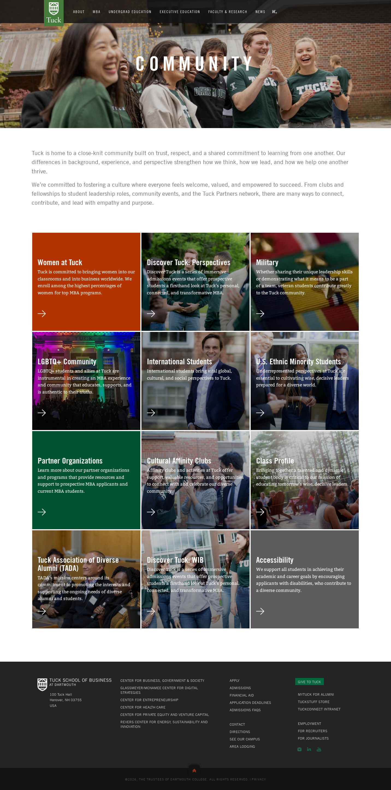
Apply (234, 680)
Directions (240, 732)
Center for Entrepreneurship (149, 700)
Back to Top (195, 769)
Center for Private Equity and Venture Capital (164, 714)
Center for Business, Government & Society (162, 680)
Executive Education (180, 11)
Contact (237, 724)
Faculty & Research (227, 11)
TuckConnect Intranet (319, 709)
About (79, 11)
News (260, 11)
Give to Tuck (309, 682)
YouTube (319, 749)
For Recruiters (312, 731)
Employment (309, 723)
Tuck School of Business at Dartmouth (54, 13)
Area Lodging (242, 746)
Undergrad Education (130, 11)
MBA (96, 11)
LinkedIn (309, 749)
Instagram (299, 749)
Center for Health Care (142, 707)
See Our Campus (245, 739)
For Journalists (313, 738)
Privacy (259, 779)
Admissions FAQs (245, 710)
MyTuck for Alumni (316, 694)
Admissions (240, 688)
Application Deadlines (250, 702)
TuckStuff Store (314, 702)
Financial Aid (242, 695)
